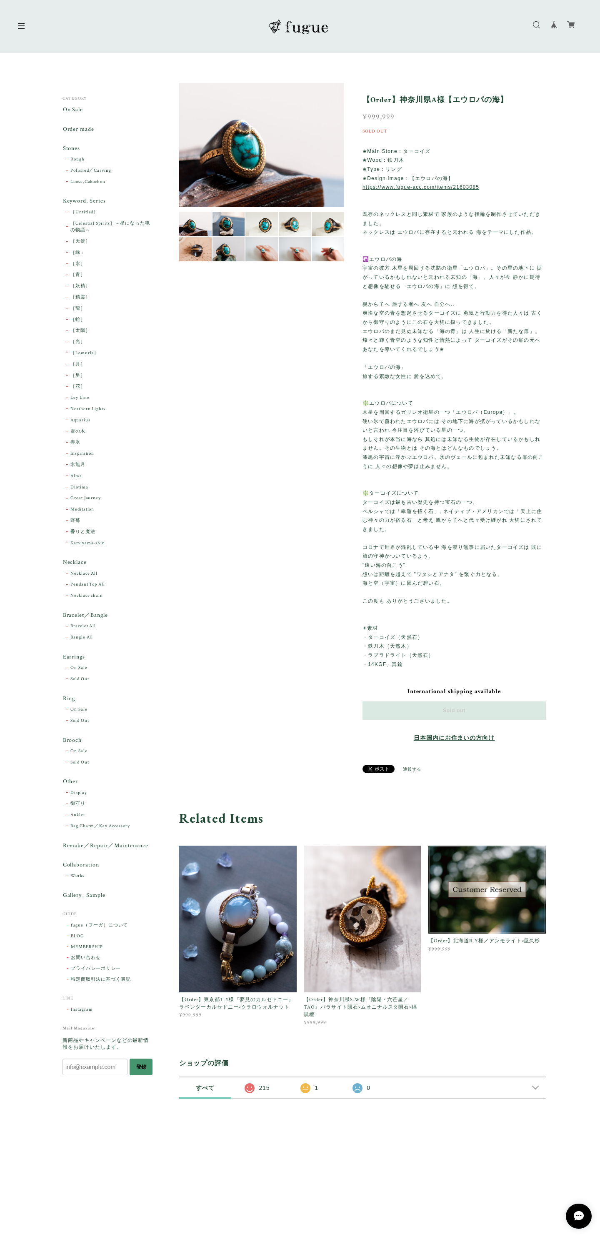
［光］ (77, 343)
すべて (205, 1087)
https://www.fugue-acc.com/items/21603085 (420, 187)
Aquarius (80, 421)
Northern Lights (87, 410)
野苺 (75, 521)
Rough (77, 160)
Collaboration (80, 867)
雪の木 (77, 432)
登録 (141, 1070)
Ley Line (80, 399)
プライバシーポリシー (96, 972)
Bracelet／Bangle (85, 616)
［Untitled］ (84, 213)
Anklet (77, 817)
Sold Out (79, 681)
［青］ (77, 276)
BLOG (77, 939)
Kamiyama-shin (87, 544)
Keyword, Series (83, 201)
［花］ (77, 388)
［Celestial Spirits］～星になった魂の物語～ (110, 227)
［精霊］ (80, 298)
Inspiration (82, 454)
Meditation (82, 510)
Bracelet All (83, 628)
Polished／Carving (90, 171)
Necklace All (84, 574)
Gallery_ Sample (83, 898)
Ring (68, 700)
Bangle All (81, 638)
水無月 (77, 465)
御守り (77, 806)
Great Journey (85, 499)
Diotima (79, 488)
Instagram (82, 1013)
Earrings (73, 658)
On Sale (72, 109)
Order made (78, 129)
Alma (76, 477)
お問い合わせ (86, 961)
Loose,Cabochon (87, 182)
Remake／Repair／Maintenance (105, 847)
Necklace (74, 563)
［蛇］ (77, 320)
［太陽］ (80, 332)
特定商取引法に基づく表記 (101, 983)
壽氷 (75, 443)
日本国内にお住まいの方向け (454, 738)
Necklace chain (86, 597)
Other (70, 783)
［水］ (77, 265)
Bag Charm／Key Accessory (100, 828)
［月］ (77, 365)
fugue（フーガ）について (99, 929)
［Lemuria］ (84, 354)
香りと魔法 (82, 533)
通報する (412, 769)
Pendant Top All (87, 585)
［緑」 (77, 253)
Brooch (72, 742)
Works (77, 878)
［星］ (77, 376)
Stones (71, 149)
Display (78, 795)
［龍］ (77, 309)
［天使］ (80, 242)
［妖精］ (80, 287)
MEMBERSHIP (87, 950)
